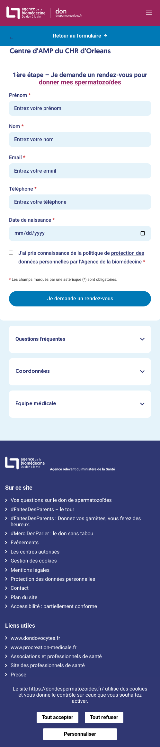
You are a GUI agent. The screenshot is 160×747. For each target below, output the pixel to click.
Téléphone (23, 189)
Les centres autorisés (35, 552)
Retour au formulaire (80, 35)
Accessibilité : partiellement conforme (54, 606)
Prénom (20, 95)
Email (17, 157)
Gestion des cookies (34, 561)
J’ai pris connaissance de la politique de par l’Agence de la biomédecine (84, 258)
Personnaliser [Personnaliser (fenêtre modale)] (80, 734)
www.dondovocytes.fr (35, 638)
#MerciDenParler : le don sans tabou (52, 534)
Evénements (25, 542)
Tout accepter (57, 717)
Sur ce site (18, 488)
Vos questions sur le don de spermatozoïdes (61, 500)
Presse (18, 675)
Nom (16, 126)
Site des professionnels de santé (48, 665)
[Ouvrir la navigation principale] (149, 13)
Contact (20, 588)
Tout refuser (104, 717)
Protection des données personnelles (53, 579)
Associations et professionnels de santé (56, 656)
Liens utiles (20, 625)
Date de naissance (32, 220)
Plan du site (24, 597)
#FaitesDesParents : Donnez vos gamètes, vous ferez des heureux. (76, 521)
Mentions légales (30, 570)
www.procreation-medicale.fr (43, 647)
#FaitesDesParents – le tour (42, 509)
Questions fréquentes (80, 339)
